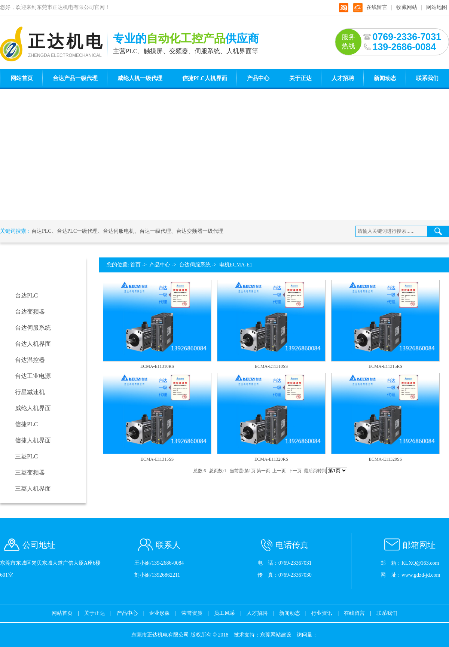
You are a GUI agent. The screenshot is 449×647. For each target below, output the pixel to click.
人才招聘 (343, 78)
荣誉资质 (191, 613)
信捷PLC (26, 424)
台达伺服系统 (33, 327)
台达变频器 (30, 311)
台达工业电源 (33, 376)
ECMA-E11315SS (157, 459)
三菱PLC (26, 456)
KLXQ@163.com (420, 563)
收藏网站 (406, 7)
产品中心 (258, 78)
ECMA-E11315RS (385, 366)
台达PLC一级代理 (77, 231)
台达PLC (41, 231)
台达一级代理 (155, 231)
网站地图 (436, 7)
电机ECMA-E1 (236, 265)
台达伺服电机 (118, 231)
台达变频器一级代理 (199, 231)
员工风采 (224, 613)
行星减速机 (30, 392)
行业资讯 (321, 613)
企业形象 (159, 613)
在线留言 (376, 7)
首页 (135, 265)
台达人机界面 (33, 344)
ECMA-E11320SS (385, 459)
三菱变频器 (30, 472)
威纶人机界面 (33, 408)
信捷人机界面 (33, 440)
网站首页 (21, 78)
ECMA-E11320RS (271, 459)
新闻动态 (385, 78)
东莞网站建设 (275, 635)
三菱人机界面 (33, 488)
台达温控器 (30, 360)
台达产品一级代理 (75, 78)
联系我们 (427, 78)
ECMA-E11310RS (157, 366)
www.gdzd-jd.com (420, 575)
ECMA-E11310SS (271, 366)
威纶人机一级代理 (139, 78)
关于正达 (300, 78)
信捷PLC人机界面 (204, 78)
